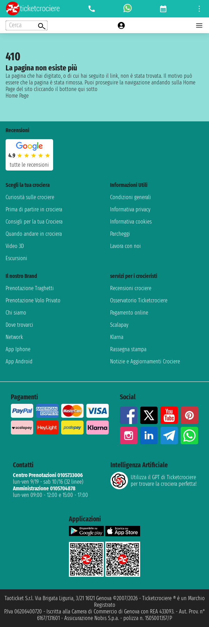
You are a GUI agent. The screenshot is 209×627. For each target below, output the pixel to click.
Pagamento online (129, 312)
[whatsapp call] (127, 9)
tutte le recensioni (29, 164)
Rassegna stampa (128, 349)
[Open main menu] (199, 25)
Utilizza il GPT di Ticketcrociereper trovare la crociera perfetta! (153, 480)
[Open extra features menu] (27, 25)
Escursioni (16, 258)
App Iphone (18, 349)
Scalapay (119, 325)
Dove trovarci (19, 325)
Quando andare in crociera (34, 234)
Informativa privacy (130, 209)
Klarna (116, 337)
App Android (19, 361)
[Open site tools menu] (199, 9)
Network (14, 337)
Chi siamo (16, 312)
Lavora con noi (125, 246)
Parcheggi (120, 234)
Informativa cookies (131, 221)
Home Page (17, 95)
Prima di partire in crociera (34, 209)
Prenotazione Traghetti (30, 288)
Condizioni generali (130, 197)
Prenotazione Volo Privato (33, 300)
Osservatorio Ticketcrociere (138, 300)
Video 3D (15, 246)
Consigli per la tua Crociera (34, 221)
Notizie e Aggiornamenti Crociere (145, 361)
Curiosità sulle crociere (30, 197)
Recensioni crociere (130, 288)
